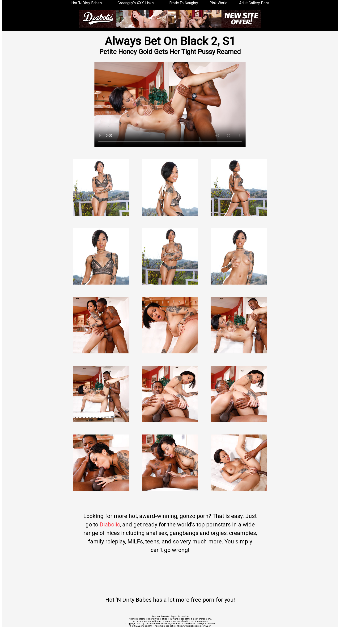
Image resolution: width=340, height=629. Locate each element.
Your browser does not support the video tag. (170, 104)
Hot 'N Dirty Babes (86, 3)
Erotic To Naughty (183, 3)
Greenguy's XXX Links (136, 3)
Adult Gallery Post (254, 3)
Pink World (218, 3)
